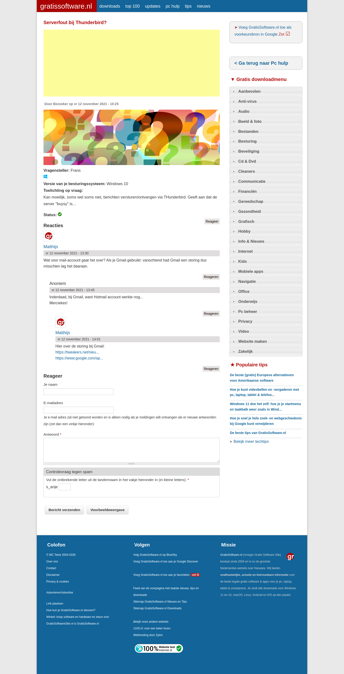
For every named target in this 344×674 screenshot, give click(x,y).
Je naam (50, 384)
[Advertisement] (131, 63)
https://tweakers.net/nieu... (77, 352)
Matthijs (50, 246)
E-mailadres (53, 403)
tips (188, 6)
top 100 (132, 6)
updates (152, 6)
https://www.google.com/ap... (79, 358)
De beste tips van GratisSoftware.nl (258, 433)
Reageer (212, 221)
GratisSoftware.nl (231, 554)
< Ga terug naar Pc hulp (261, 63)
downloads (109, 6)
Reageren (211, 277)
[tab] (265, 91)
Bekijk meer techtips (250, 441)
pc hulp (172, 6)
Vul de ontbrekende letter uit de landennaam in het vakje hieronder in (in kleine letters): (117, 480)
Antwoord (52, 434)
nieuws (203, 6)
